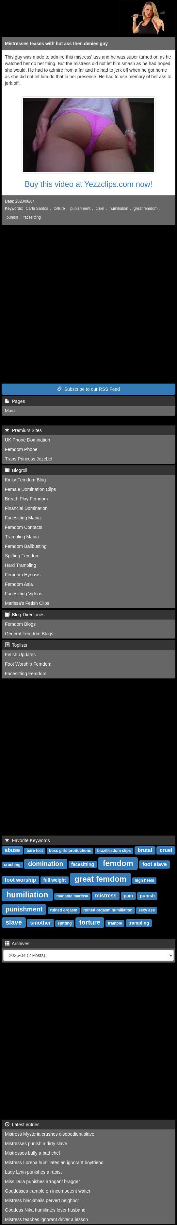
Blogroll (16, 470)
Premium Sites (23, 430)
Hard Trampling (20, 565)
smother (40, 923)
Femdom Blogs (20, 624)
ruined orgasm (63, 910)
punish (12, 217)
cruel (100, 208)
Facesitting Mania (23, 517)
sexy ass (146, 910)
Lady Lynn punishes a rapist (33, 1172)
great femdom (145, 208)
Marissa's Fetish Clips (27, 603)
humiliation (119, 208)
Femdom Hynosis (22, 574)
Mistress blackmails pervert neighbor (42, 1200)
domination (45, 863)
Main (10, 410)
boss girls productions (70, 850)
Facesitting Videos (23, 593)
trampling (138, 923)
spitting (64, 923)
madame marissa (72, 896)
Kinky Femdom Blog (25, 479)
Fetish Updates (20, 654)
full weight (54, 880)
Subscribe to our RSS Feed (88, 389)
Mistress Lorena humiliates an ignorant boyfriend (54, 1162)
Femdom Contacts (23, 527)
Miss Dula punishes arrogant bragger (42, 1181)
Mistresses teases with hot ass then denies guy (56, 43)
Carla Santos (37, 208)
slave (14, 922)
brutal (144, 850)
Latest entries (22, 1124)
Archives (17, 943)
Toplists (16, 645)
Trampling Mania (22, 536)
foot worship (20, 880)
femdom (118, 863)
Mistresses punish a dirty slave (36, 1143)
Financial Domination (26, 508)
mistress (106, 895)
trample (115, 923)
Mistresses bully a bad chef (32, 1153)
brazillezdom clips (114, 850)
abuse (12, 850)
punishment (80, 208)
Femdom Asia (19, 584)
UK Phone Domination (27, 439)
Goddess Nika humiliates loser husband (45, 1210)
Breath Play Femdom (26, 498)
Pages (15, 401)
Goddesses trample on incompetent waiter (47, 1191)
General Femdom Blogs (29, 633)
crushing (12, 864)
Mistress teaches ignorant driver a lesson (46, 1219)
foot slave (154, 864)
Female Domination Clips (30, 489)
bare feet (35, 850)
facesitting (32, 217)
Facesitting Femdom (25, 673)
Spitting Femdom (22, 555)
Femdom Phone (21, 449)
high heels (144, 880)
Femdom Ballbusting (26, 546)
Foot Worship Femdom (28, 664)
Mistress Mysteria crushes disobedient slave (49, 1134)
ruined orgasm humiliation (108, 910)
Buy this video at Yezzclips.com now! (89, 184)
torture (59, 208)
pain (128, 895)
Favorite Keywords (27, 840)
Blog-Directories (24, 614)
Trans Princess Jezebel (28, 458)
